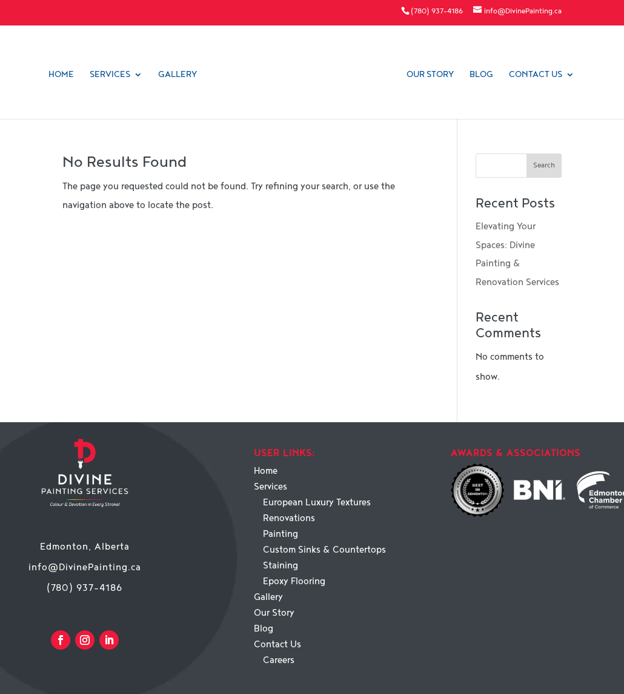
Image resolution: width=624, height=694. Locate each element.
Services (110, 74)
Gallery (177, 74)
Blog (481, 74)
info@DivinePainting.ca (84, 567)
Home (61, 74)
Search (544, 165)
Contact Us (535, 74)
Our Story (430, 74)
